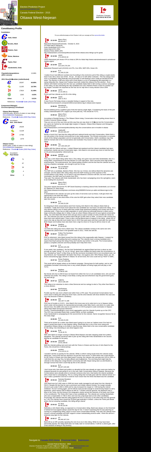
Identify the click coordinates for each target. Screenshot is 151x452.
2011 (4, 115)
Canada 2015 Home (50, 440)
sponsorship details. (99, 35)
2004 (12, 115)
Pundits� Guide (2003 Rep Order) (23, 117)
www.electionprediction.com (29, 9)
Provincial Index (68, 440)
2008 (8, 115)
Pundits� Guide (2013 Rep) (26, 102)
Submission (83, 440)
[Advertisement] (19, 195)
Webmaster (78, 448)
